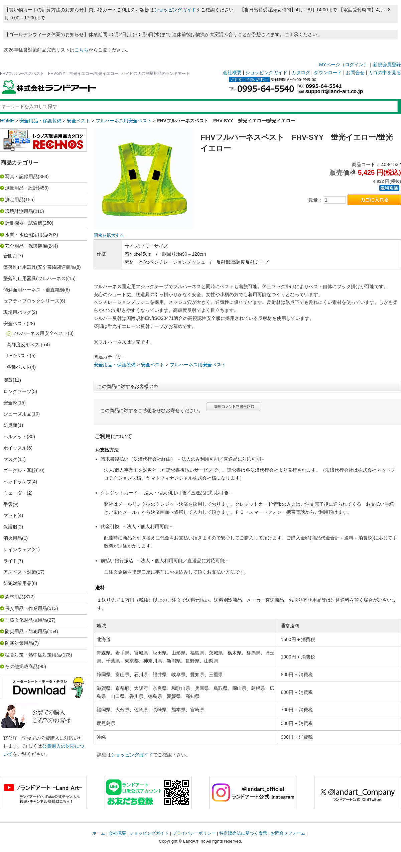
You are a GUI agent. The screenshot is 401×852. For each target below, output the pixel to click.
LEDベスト (18, 355)
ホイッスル (15, 448)
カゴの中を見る (384, 72)
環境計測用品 (19, 211)
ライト (10, 561)
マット (10, 515)
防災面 (10, 425)
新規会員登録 (387, 64)
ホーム (98, 833)
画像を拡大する (109, 235)
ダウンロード (328, 72)
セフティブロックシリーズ (31, 300)
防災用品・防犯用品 (26, 631)
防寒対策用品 (19, 643)
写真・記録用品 (21, 176)
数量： (315, 200)
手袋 (8, 504)
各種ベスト (18, 367)
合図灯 (10, 255)
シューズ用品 (17, 413)
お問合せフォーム (288, 833)
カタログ (300, 72)
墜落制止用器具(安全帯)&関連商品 (39, 267)
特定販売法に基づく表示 (243, 833)
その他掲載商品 (21, 666)
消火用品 (12, 538)
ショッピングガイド (175, 9)
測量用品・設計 (21, 188)
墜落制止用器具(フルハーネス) (35, 278)
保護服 (10, 526)
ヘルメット (15, 436)
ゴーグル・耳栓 (19, 470)
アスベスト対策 (19, 572)
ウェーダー (15, 493)
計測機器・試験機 (23, 223)
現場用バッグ (17, 312)
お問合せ (355, 72)
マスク (10, 459)
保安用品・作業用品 (26, 608)
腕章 (8, 380)
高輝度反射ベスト (25, 344)
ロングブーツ (17, 391)
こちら (82, 49)
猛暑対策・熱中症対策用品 (33, 654)
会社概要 (232, 72)
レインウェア (17, 549)
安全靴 (10, 402)
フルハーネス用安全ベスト (124, 120)
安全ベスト (78, 120)
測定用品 (14, 199)
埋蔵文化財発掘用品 (26, 620)
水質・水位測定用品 (26, 234)
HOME (7, 120)
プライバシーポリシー (194, 833)
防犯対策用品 (17, 583)
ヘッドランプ (17, 481)
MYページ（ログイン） (343, 64)
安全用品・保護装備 (40, 120)
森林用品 (14, 596)
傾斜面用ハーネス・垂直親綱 (33, 289)
